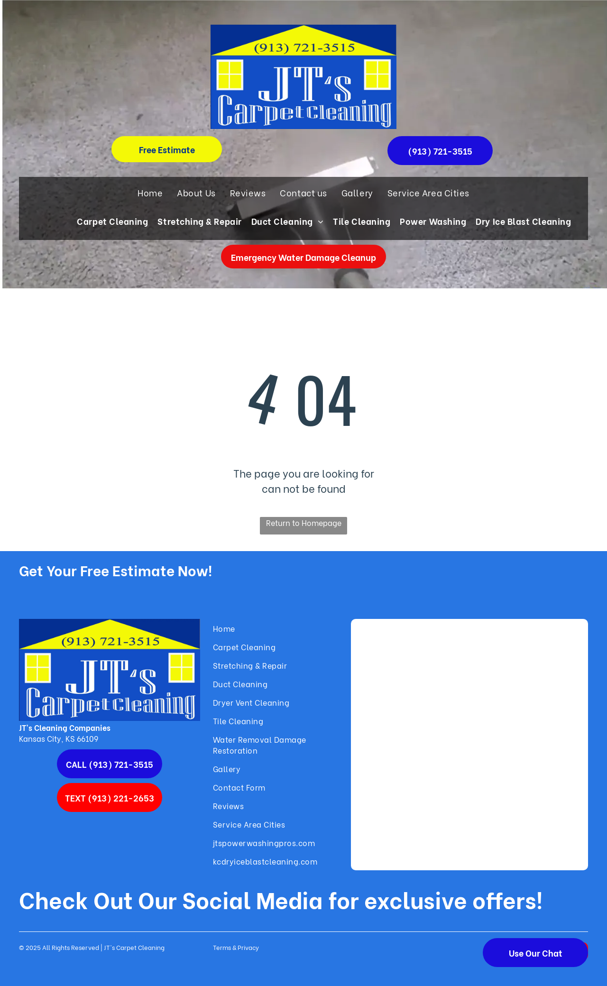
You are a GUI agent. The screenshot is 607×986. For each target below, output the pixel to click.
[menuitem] (150, 192)
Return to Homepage (303, 522)
